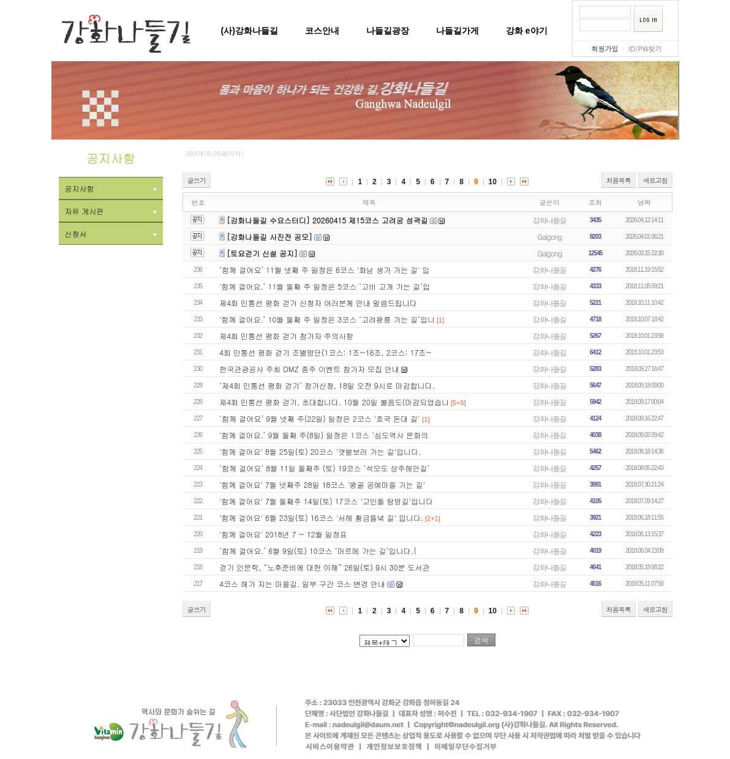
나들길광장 (387, 31)
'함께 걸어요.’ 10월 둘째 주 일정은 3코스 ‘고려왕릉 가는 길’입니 (327, 319)
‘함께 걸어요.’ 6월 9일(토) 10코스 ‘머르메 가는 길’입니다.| (318, 550)
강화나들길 (549, 220)
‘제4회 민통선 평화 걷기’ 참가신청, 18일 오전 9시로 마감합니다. (327, 385)
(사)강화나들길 (249, 31)
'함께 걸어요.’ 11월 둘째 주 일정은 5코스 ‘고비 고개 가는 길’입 (324, 286)
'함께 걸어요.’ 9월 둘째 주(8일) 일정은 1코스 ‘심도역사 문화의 (323, 435)
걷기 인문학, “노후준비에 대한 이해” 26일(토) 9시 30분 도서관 (324, 567)
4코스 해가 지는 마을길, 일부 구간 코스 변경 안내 (302, 583)
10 (493, 182)
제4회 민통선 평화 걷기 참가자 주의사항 (286, 336)
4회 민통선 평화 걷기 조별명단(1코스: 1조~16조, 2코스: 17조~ (325, 352)
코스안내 (322, 31)
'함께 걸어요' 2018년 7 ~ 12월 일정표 (283, 534)
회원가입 (604, 48)
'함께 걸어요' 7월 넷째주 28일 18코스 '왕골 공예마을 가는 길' (322, 484)
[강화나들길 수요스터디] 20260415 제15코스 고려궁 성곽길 (327, 220)
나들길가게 (457, 31)
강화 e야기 (527, 31)
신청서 (111, 233)
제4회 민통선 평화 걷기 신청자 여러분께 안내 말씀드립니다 (318, 302)
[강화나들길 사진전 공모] (269, 236)
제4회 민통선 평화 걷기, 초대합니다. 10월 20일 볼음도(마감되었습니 (334, 402)
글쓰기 (196, 180)
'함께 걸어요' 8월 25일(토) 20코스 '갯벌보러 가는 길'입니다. (320, 451)
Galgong (549, 236)
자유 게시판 (111, 211)
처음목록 (618, 180)
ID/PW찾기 (644, 48)
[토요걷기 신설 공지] (262, 253)
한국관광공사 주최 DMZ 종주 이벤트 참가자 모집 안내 (309, 369)
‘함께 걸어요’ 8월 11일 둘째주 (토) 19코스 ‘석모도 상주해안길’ (324, 468)
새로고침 (655, 180)
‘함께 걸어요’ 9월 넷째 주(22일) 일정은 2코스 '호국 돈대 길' (320, 418)
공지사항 (111, 188)
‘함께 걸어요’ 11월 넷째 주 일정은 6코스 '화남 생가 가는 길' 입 (324, 269)
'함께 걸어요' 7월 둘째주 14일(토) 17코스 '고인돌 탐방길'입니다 (326, 501)
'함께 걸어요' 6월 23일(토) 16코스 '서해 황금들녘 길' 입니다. (321, 517)
